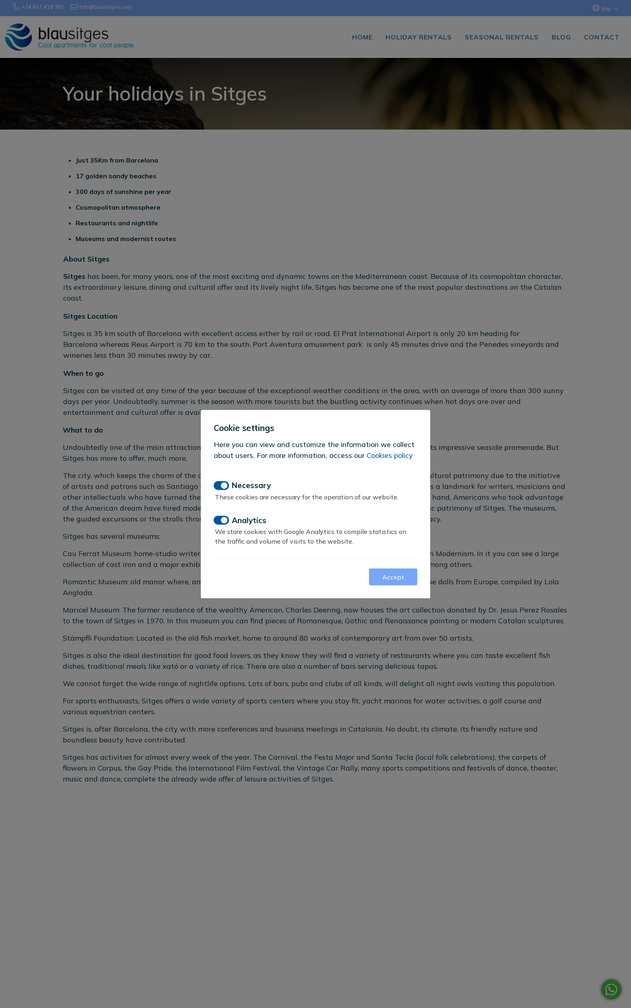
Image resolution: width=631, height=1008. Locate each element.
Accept (393, 577)
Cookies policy (389, 454)
